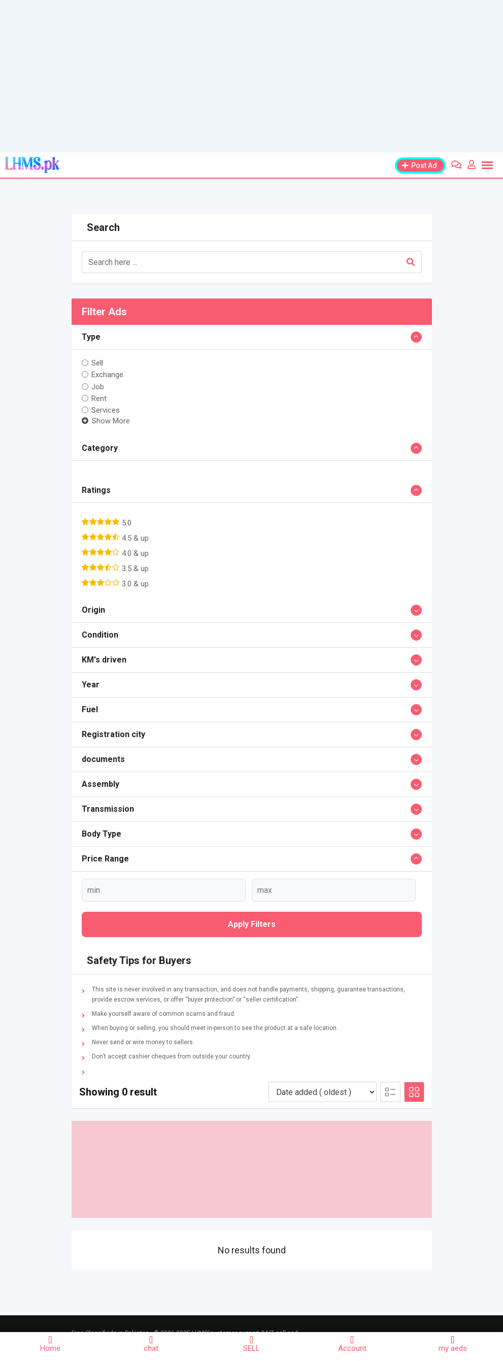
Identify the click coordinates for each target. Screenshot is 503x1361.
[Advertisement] (251, 76)
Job (97, 386)
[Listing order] (323, 1092)
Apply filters (252, 924)
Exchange (107, 374)
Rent (99, 398)
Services (105, 410)
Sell (97, 363)
